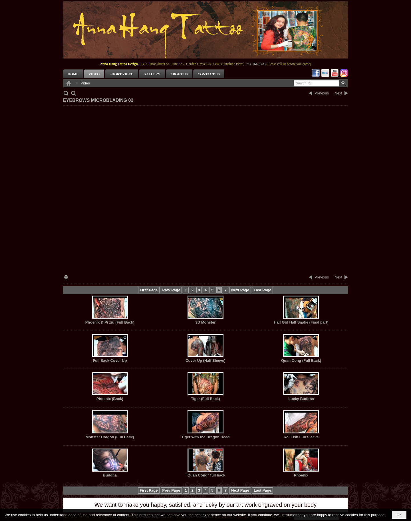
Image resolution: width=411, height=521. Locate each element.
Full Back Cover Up (110, 360)
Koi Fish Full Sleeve (301, 437)
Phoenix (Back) (109, 399)
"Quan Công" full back (205, 475)
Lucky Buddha (301, 399)
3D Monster (206, 322)
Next (338, 93)
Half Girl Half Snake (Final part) (301, 322)
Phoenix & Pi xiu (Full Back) (109, 322)
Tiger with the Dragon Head (206, 437)
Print (66, 277)
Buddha (110, 475)
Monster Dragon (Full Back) (110, 437)
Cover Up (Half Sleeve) (205, 360)
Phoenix (301, 475)
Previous (322, 93)
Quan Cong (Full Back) (301, 360)
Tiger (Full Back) (205, 399)
